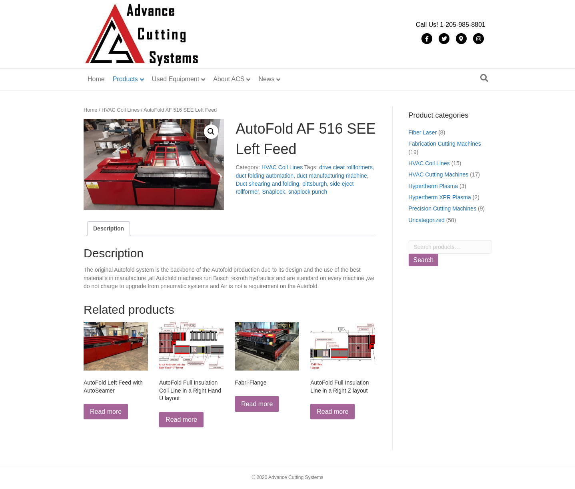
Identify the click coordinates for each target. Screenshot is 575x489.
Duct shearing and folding (267, 183)
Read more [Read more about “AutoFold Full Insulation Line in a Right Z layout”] (332, 411)
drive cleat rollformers (346, 167)
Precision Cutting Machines (443, 208)
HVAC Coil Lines (121, 110)
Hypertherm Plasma (433, 186)
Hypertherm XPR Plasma (440, 197)
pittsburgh (314, 183)
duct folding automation (264, 175)
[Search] (484, 78)
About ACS (228, 79)
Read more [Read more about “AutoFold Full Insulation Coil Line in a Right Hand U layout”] (181, 419)
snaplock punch (307, 191)
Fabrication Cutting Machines (445, 143)
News (266, 79)
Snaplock (274, 191)
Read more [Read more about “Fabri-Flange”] (257, 404)
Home (96, 79)
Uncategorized (427, 220)
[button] (211, 131)
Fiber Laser (423, 132)
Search (423, 260)
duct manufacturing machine (332, 175)
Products (125, 79)
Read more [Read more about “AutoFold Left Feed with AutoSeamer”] (106, 411)
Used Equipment (175, 79)
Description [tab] (108, 228)
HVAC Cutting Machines (439, 174)
